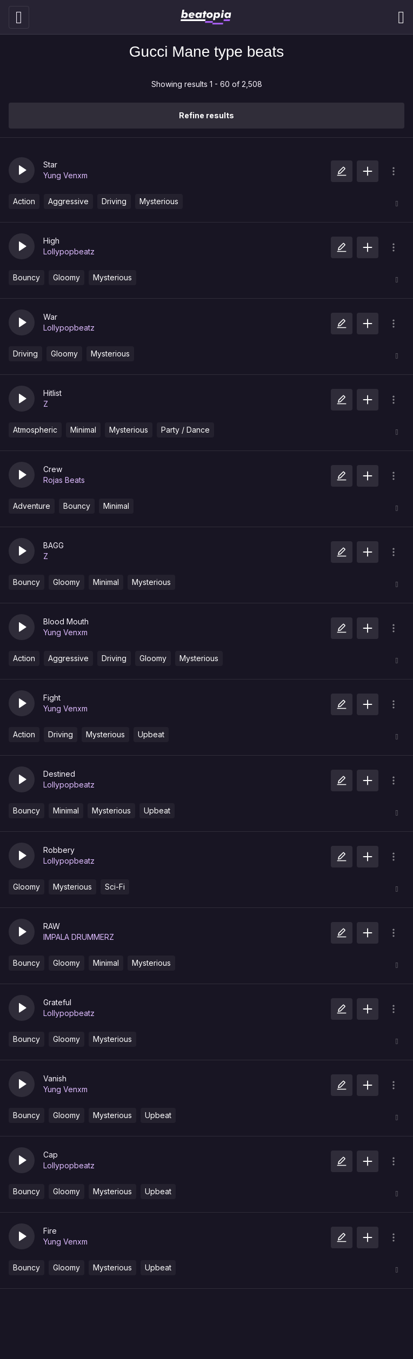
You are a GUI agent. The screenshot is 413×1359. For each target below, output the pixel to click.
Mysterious (158, 201)
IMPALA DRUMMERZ (78, 936)
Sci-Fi (115, 886)
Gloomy (66, 277)
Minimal (83, 429)
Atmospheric (35, 429)
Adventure (31, 505)
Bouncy (26, 277)
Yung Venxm (65, 175)
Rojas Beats (64, 480)
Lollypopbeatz (69, 251)
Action (24, 201)
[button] (22, 170)
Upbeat (151, 734)
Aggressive (68, 201)
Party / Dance (185, 429)
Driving (114, 201)
